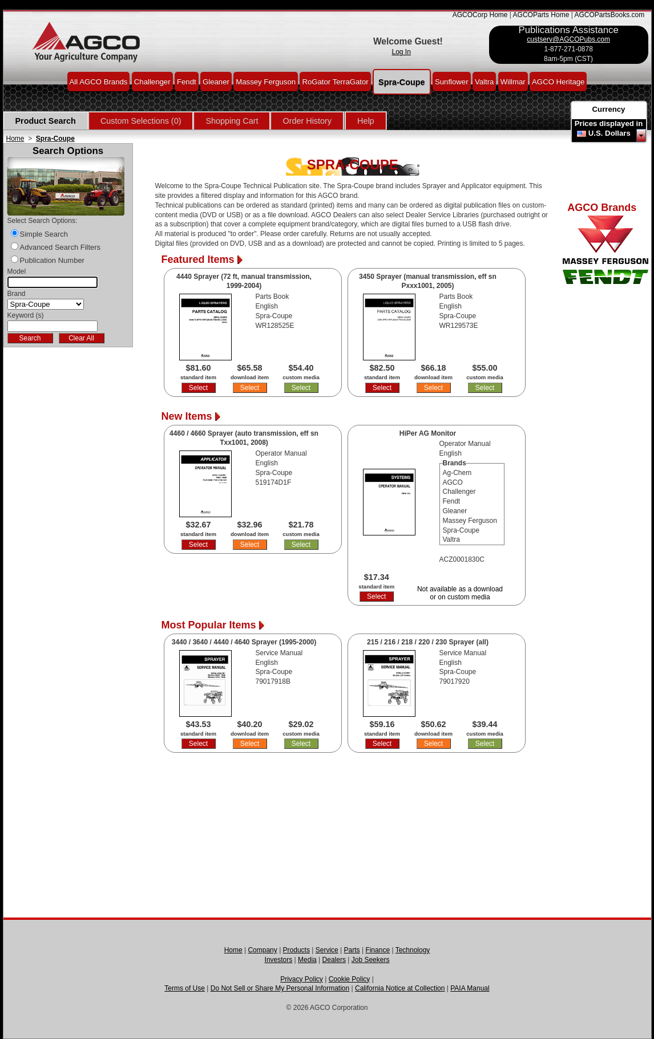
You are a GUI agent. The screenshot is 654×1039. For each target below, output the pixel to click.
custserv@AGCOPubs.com (568, 39)
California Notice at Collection (400, 988)
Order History (307, 120)
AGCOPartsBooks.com (609, 15)
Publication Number (52, 260)
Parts (352, 950)
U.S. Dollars (609, 133)
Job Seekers (371, 960)
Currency (608, 109)
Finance (377, 950)
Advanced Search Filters (60, 247)
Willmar (513, 81)
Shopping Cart (231, 120)
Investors (279, 960)
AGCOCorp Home (480, 15)
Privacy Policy (301, 979)
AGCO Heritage (558, 81)
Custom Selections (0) (140, 120)
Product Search (45, 120)
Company (262, 950)
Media (307, 960)
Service (327, 950)
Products (296, 950)
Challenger (152, 81)
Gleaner (216, 81)
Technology (412, 950)
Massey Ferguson (266, 81)
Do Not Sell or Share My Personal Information (280, 988)
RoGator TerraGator (335, 81)
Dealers (334, 960)
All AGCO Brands (99, 81)
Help (365, 120)
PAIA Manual (469, 988)
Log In (401, 52)
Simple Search (44, 234)
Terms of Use (184, 988)
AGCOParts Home (541, 15)
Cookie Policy (349, 979)
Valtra (484, 81)
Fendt (186, 81)
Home (15, 139)
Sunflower (452, 81)
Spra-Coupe (401, 81)
